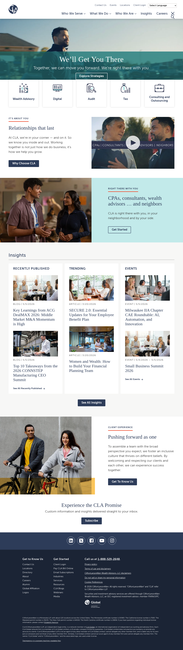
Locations (125, 5)
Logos (25, 592)
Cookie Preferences (94, 582)
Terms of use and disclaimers (98, 569)
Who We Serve (73, 13)
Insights (146, 13)
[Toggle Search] (172, 15)
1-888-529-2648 (109, 559)
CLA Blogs (58, 588)
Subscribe (91, 520)
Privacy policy (91, 564)
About (25, 576)
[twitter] (81, 541)
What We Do (100, 13)
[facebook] (91, 541)
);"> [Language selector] (162, 5)
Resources (58, 584)
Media (56, 596)
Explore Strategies (91, 76)
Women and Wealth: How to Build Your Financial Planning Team (89, 366)
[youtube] (102, 541)
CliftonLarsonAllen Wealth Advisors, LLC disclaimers (108, 573)
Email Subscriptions (63, 572)
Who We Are (125, 13)
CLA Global (90, 627)
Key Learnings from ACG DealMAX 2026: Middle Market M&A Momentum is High (34, 317)
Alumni (26, 584)
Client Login (139, 5)
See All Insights (91, 402)
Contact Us (100, 5)
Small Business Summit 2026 (144, 368)
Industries (58, 576)
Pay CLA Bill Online (63, 568)
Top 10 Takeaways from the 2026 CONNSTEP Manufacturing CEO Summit (35, 373)
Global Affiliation (30, 588)
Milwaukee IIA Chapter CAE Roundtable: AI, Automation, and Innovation (144, 317)
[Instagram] (112, 541)
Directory (27, 572)
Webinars (58, 592)
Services (57, 580)
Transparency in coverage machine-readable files (41, 641)
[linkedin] (71, 541)
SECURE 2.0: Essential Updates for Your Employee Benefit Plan (91, 315)
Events (113, 5)
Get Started (119, 229)
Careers (162, 13)
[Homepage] (13, 9)
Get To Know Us (122, 481)
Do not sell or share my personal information (105, 578)
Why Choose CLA (23, 163)
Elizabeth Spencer (51, 622)
